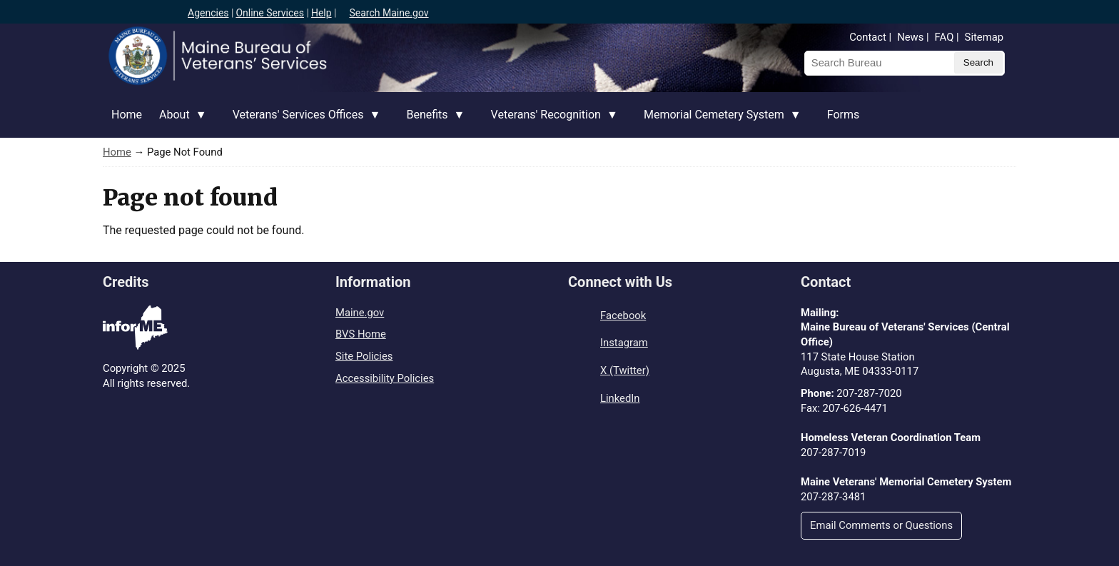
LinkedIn (619, 398)
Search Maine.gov (388, 13)
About (179, 123)
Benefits (431, 123)
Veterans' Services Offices (302, 123)
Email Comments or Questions (881, 525)
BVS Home (360, 334)
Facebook (623, 315)
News (910, 37)
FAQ (944, 37)
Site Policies (364, 356)
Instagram (624, 342)
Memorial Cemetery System (718, 123)
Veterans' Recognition (550, 123)
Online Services (270, 13)
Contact (867, 37)
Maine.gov (359, 312)
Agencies (208, 13)
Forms (843, 114)
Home (126, 114)
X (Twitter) (624, 370)
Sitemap (984, 37)
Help (321, 13)
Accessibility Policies (384, 378)
